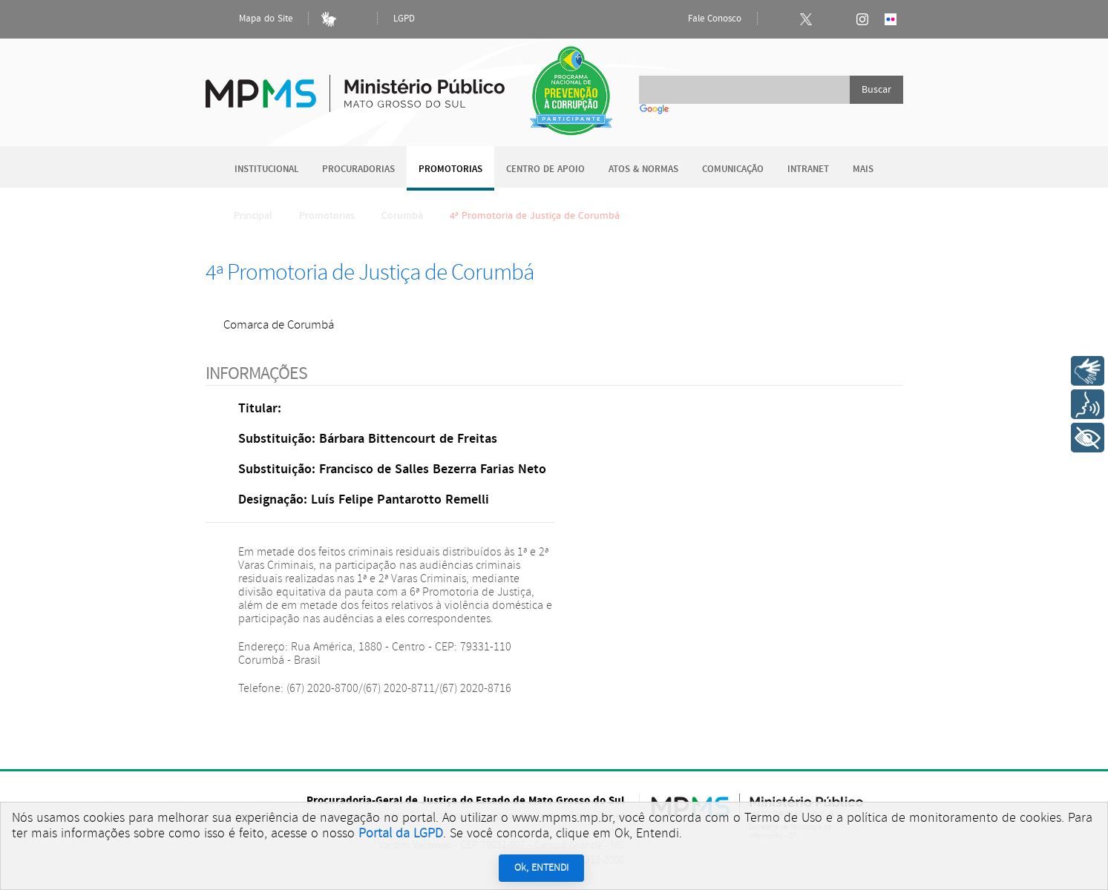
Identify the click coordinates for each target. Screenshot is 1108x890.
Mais (863, 169)
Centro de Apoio (545, 169)
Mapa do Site (253, 19)
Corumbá (402, 216)
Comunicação (733, 169)
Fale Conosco (702, 19)
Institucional (266, 169)
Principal (243, 216)
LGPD (404, 18)
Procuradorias (358, 169)
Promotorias (450, 169)
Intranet (808, 169)
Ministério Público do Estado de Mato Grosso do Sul (355, 84)
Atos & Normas (643, 169)
